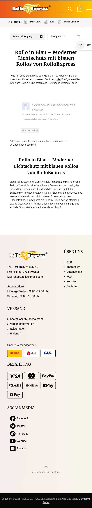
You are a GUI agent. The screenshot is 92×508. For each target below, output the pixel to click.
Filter (83, 45)
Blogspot (18, 448)
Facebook (19, 418)
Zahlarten (72, 286)
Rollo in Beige (66, 203)
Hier (59, 79)
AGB (69, 262)
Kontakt (71, 281)
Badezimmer (16, 192)
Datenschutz (74, 271)
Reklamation (17, 328)
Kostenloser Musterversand (27, 318)
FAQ (69, 276)
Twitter (17, 426)
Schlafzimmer (61, 181)
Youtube (18, 441)
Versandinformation (22, 323)
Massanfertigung (22, 36)
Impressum (73, 266)
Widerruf (15, 333)
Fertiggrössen (58, 36)
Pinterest (19, 433)
